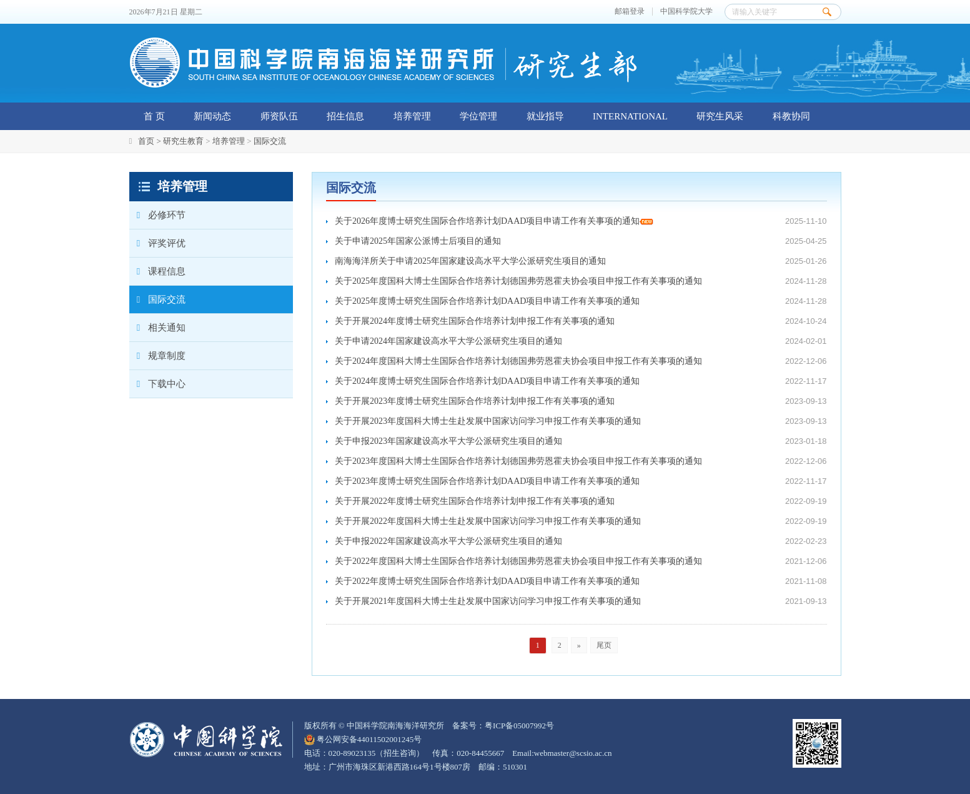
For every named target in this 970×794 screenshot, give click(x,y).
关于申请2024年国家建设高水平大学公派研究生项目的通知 (448, 341)
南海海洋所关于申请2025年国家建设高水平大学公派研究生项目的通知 (470, 261)
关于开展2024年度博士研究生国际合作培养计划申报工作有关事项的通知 (475, 321)
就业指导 (545, 116)
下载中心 (157, 384)
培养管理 (412, 116)
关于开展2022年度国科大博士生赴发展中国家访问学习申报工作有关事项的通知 (488, 521)
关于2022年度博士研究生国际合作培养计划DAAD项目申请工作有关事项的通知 (487, 581)
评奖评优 (157, 243)
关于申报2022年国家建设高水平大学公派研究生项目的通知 (448, 541)
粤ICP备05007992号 (519, 725)
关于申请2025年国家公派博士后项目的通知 (418, 241)
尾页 (603, 645)
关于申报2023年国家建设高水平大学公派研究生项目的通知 (448, 441)
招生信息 (345, 116)
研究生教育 (183, 141)
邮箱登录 (630, 12)
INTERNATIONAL (630, 116)
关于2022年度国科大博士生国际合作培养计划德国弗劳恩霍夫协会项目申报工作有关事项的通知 (518, 561)
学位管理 (478, 116)
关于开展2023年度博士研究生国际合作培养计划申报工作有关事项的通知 (475, 401)
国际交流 (270, 141)
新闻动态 (212, 116)
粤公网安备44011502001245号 (363, 739)
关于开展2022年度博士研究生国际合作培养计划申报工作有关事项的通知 (475, 501)
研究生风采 (719, 116)
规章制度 (157, 355)
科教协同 (791, 116)
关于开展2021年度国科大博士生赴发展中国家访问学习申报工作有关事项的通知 (488, 601)
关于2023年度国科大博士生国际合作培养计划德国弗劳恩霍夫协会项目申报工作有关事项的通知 (518, 461)
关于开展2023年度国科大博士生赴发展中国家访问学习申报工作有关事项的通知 (488, 421)
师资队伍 (279, 116)
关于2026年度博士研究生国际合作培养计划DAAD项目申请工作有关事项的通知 (494, 221)
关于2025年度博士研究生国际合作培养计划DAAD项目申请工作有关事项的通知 (487, 301)
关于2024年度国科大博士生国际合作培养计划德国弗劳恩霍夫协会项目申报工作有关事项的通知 (518, 361)
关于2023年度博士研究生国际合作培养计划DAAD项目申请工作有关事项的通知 (487, 481)
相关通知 (157, 327)
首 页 (154, 116)
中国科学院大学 (686, 12)
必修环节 (157, 215)
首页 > (150, 141)
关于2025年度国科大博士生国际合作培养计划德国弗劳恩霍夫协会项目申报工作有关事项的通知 (518, 281)
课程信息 (157, 271)
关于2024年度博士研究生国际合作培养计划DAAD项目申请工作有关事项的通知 (487, 381)
